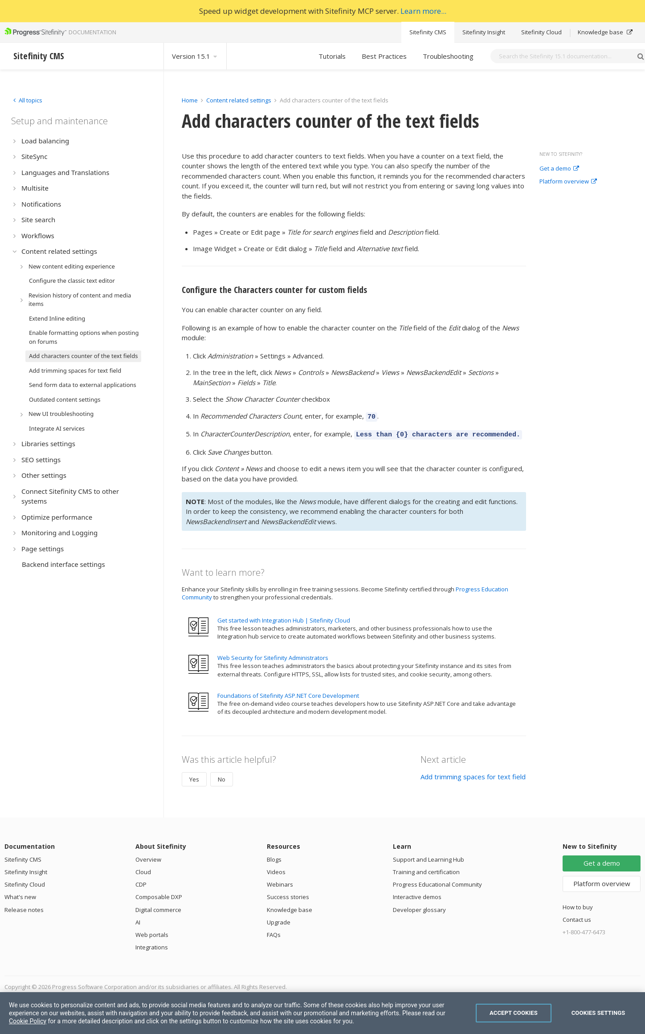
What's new (20, 894)
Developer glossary (419, 907)
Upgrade (278, 920)
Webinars (280, 882)
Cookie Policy (27, 1021)
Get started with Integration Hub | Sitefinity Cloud (283, 618)
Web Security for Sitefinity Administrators (272, 655)
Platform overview (568, 181)
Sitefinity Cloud (541, 32)
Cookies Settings (598, 1013)
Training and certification (426, 869)
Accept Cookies (514, 1013)
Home (190, 100)
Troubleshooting (448, 56)
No (221, 777)
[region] (322, 1013)
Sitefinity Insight (483, 32)
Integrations (151, 944)
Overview (148, 857)
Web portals (151, 932)
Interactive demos (417, 894)
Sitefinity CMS (427, 32)
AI (137, 920)
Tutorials (332, 56)
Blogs (274, 857)
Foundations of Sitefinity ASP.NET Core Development (288, 693)
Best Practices (384, 56)
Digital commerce (158, 907)
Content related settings (238, 100)
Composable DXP (158, 894)
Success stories (288, 894)
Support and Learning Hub (428, 857)
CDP (141, 882)
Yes (194, 777)
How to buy (578, 904)
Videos (276, 869)
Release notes (24, 907)
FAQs (274, 932)
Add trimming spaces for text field (473, 773)
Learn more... (423, 11)
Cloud (143, 869)
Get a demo (559, 168)
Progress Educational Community (437, 882)
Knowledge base (605, 32)
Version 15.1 (195, 56)
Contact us (577, 917)
